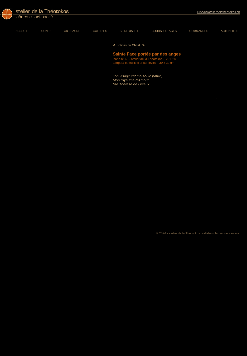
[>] (143, 45)
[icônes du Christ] (129, 45)
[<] (114, 45)
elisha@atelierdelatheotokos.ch (218, 12)
